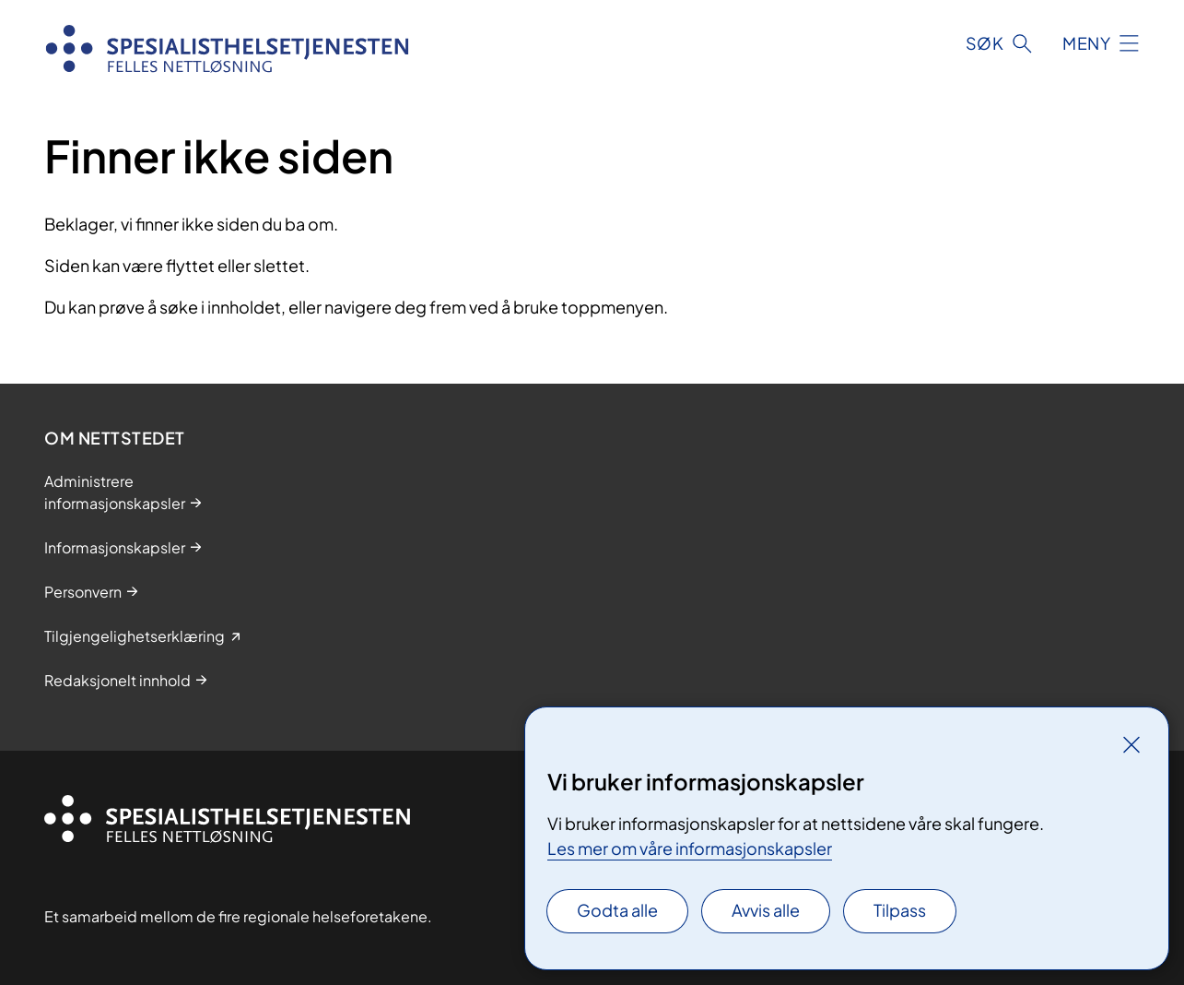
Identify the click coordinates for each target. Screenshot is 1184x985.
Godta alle (617, 909)
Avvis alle (766, 909)
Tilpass (899, 909)
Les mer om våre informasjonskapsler (689, 848)
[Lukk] (1131, 744)
